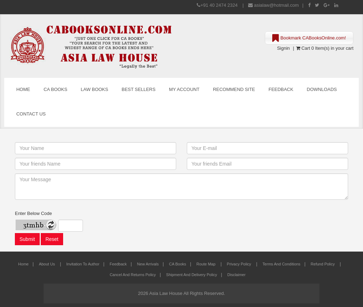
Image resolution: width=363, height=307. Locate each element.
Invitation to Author (82, 264)
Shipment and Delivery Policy (191, 275)
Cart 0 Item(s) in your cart (324, 48)
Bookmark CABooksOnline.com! (309, 38)
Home (23, 89)
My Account (184, 89)
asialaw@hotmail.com (276, 5)
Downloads (322, 89)
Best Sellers (139, 89)
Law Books (94, 89)
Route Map (206, 264)
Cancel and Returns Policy (133, 275)
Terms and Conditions (281, 264)
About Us (47, 264)
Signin (283, 48)
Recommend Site (234, 89)
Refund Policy (323, 264)
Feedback (281, 89)
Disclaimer (236, 275)
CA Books (55, 89)
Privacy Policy (239, 264)
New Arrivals (148, 264)
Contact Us (31, 114)
